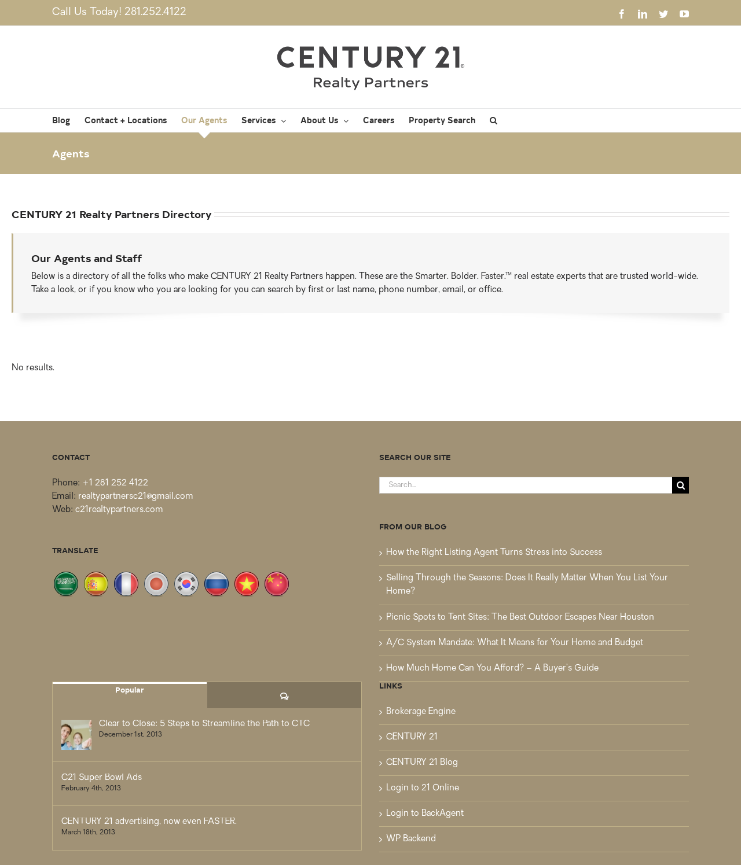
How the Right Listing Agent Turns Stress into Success (494, 553)
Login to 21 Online (422, 788)
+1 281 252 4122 (115, 483)
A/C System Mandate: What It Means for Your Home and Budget (514, 643)
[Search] (680, 485)
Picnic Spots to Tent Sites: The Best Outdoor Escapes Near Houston (520, 617)
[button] (493, 120)
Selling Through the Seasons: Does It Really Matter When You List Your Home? (527, 585)
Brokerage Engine (421, 712)
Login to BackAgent (425, 813)
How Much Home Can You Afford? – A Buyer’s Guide (492, 668)
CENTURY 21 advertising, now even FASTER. (149, 822)
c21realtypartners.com (119, 510)
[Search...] (525, 485)
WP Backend (411, 839)
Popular (129, 689)
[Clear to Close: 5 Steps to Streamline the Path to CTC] (76, 735)
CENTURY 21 (412, 737)
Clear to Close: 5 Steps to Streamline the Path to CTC (204, 724)
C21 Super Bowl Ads (101, 778)
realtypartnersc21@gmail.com (135, 496)
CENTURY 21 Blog (422, 763)
